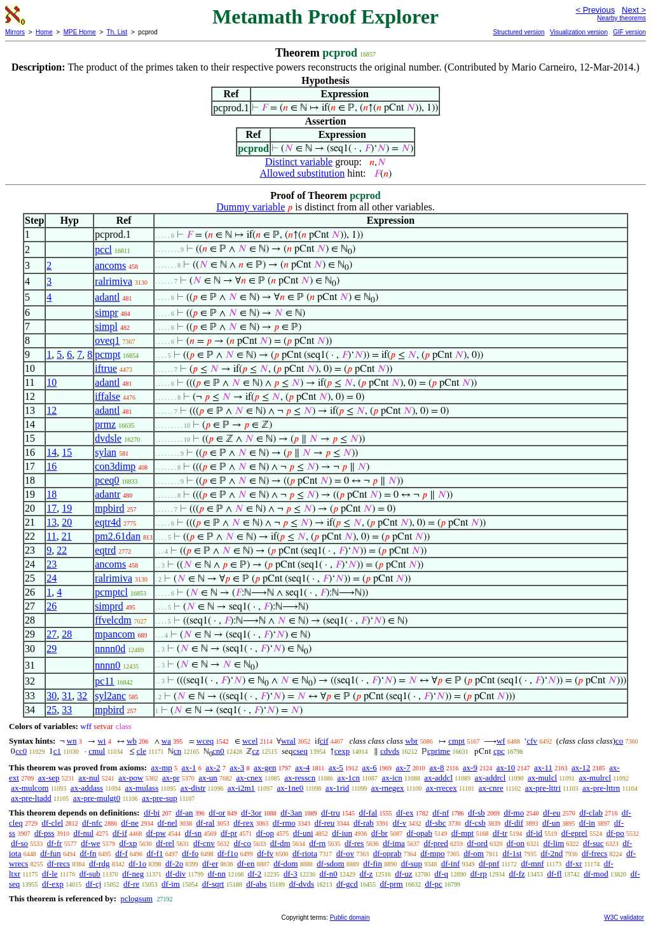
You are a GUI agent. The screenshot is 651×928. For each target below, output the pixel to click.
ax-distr (193, 788)
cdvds (389, 751)
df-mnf (532, 863)
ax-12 (581, 767)
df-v (400, 823)
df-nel (167, 823)
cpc (499, 751)
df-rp (478, 873)
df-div (176, 873)
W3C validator (624, 917)
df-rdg (99, 863)
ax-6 (369, 767)
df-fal (368, 812)
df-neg (133, 873)
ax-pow (130, 777)
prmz (105, 424)
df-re (131, 884)
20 (67, 522)
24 (51, 578)
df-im (170, 884)
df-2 (255, 873)
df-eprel (574, 833)
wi (101, 741)
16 (51, 466)
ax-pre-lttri (543, 788)
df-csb (475, 823)
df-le (50, 873)
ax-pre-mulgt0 (96, 798)
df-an (184, 812)
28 (67, 634)
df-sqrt (213, 884)
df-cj (94, 884)
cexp (342, 751)
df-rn (317, 843)
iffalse (107, 396)
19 (67, 508)
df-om (473, 853)
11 (51, 536)
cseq (300, 751)
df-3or (251, 812)
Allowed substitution (302, 173)
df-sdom (330, 863)
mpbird (109, 508)
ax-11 (543, 767)
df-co (242, 843)
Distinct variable (298, 161)
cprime (438, 751)
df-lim (554, 843)
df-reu (325, 823)
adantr (107, 494)
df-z (366, 873)
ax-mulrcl (595, 777)
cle (141, 751)
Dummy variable (250, 206)
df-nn (217, 873)
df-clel (52, 823)
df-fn (88, 853)
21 (67, 536)
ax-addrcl (489, 777)
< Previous (595, 10)
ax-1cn (349, 777)
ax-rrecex (441, 788)
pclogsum (136, 898)
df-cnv (204, 843)
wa (166, 741)
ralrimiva (113, 281)
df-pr (229, 833)
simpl (106, 326)
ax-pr (170, 777)
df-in (587, 823)
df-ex (404, 812)
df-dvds (301, 884)
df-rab (363, 823)
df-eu (551, 812)
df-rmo (284, 823)
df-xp (128, 843)
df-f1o (227, 853)
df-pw (156, 833)
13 (51, 522)
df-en (245, 863)
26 (51, 606)
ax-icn (391, 777)
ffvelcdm (113, 620)
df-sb (476, 812)
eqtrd (105, 550)
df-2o (174, 863)
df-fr (54, 843)
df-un (551, 823)
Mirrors (15, 32)
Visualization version (579, 32)
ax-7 (402, 767)
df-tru (330, 812)
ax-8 (436, 767)
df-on (515, 843)
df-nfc (92, 823)
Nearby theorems (621, 18)
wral (288, 741)
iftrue (106, 368)
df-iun (342, 833)
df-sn (193, 833)
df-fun (50, 853)
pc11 (104, 681)
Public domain (350, 917)
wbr (411, 741)
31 (67, 695)
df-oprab (387, 853)
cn (177, 751)
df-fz (516, 873)
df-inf (450, 863)
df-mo (514, 812)
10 (51, 382)
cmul (96, 751)
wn (72, 741)
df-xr (574, 863)
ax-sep (49, 777)
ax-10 (506, 767)
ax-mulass (142, 788)
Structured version (518, 32)
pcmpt (107, 354)
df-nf (440, 812)
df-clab (591, 812)
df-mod (596, 873)
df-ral (205, 823)
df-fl (554, 873)
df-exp (53, 884)
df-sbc (435, 823)
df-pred (436, 843)
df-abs (256, 884)
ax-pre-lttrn (601, 788)
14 (51, 452)
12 (51, 410)
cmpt (456, 741)
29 (51, 648)
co (619, 741)
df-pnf (489, 863)
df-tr (500, 833)
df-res (354, 843)
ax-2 (212, 767)
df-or (217, 812)
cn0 (218, 751)
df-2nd (551, 853)
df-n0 (329, 873)
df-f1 (155, 853)
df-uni (303, 833)
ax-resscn (299, 777)
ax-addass (87, 788)
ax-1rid (338, 788)
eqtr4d (108, 522)
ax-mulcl (542, 777)
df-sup (411, 863)
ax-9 (470, 767)
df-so (19, 843)
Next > (634, 10)
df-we (90, 843)
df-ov (345, 853)
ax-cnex (249, 777)
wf (501, 741)
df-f (121, 853)
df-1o (137, 863)
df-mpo (432, 853)
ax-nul (88, 777)
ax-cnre (491, 788)
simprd (109, 606)
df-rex (243, 823)
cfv (531, 741)
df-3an (291, 812)
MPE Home (80, 32)
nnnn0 (107, 665)
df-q (441, 873)
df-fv (265, 853)
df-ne (130, 823)
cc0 (21, 751)
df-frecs (594, 853)
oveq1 (107, 340)
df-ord (477, 843)
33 (67, 709)
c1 (57, 751)
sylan (105, 452)
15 (67, 452)
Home (44, 32)
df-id (534, 833)
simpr (106, 312)
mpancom (115, 634)
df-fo (190, 853)
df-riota (304, 853)
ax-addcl (438, 777)
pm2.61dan (117, 536)
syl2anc (110, 695)
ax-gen (265, 767)
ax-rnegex (387, 788)
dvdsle (108, 438)
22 (62, 550)
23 (51, 564)
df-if (120, 833)
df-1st (511, 853)
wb (132, 741)
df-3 (291, 873)
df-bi (152, 812)
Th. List (117, 32)
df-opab (419, 833)
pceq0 (107, 480)
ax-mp (161, 767)
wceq (205, 741)
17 (51, 508)
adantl (107, 297)
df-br (379, 833)
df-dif (514, 823)
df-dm (280, 843)
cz (255, 751)
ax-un (207, 777)
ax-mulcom (29, 788)
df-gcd (347, 884)
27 (51, 634)
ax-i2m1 (241, 788)
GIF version (629, 32)
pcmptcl (111, 592)
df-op (265, 833)
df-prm (391, 884)
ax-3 (237, 767)
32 (82, 695)
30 (51, 695)
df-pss (44, 833)
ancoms (110, 265)
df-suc (593, 843)
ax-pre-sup (159, 798)
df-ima (394, 843)
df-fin (372, 863)
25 (51, 709)
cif (324, 741)
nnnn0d (110, 648)
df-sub (89, 873)
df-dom (285, 863)
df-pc (433, 884)
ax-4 (302, 767)
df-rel (165, 843)
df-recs (58, 863)
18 (51, 494)
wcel (250, 741)
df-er (210, 863)
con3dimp (115, 466)
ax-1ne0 (290, 788)
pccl (103, 249)
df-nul (83, 833)
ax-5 (336, 767)
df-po (615, 833)
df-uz (403, 873)
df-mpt (462, 833)
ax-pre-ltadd (31, 798)
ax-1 (189, 767)
